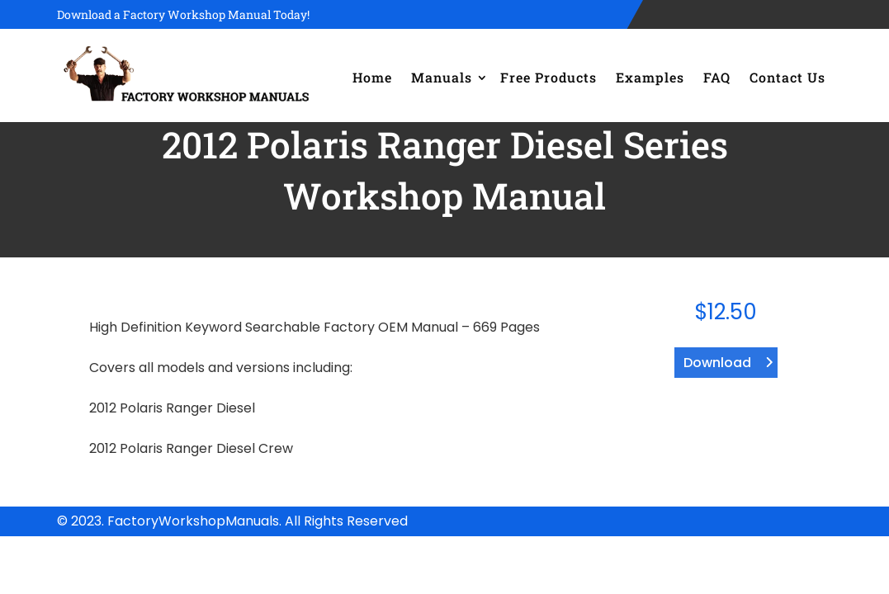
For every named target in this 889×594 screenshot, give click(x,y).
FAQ (717, 77)
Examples (650, 77)
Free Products (548, 77)
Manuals (441, 77)
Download (717, 362)
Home (372, 77)
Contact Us (787, 77)
